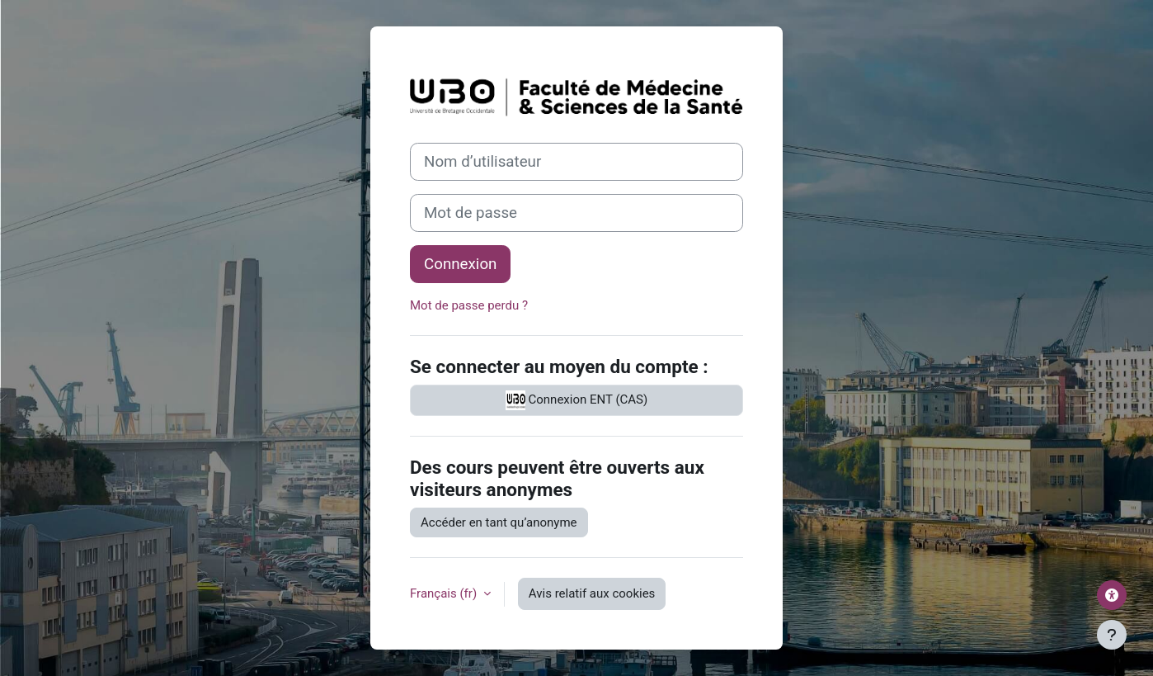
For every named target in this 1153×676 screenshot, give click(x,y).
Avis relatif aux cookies (592, 593)
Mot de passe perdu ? (469, 305)
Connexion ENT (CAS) (576, 400)
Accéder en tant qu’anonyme (499, 522)
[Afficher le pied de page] (1112, 635)
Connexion (460, 264)
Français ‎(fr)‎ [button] (445, 593)
